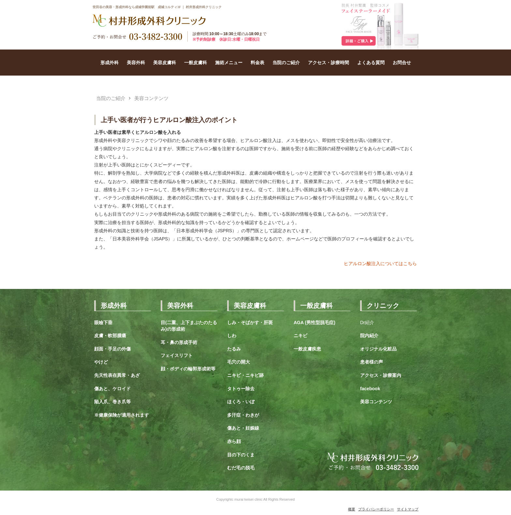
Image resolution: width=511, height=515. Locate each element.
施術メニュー (228, 62)
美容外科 (136, 62)
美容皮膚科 (164, 62)
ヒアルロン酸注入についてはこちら (380, 263)
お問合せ (402, 62)
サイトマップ (407, 509)
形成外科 (109, 62)
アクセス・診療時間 (328, 62)
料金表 (257, 62)
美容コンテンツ (151, 98)
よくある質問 (371, 62)
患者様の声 (371, 362)
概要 (351, 509)
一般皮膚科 (195, 62)
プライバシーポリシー (376, 509)
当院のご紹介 (286, 62)
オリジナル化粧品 (378, 348)
